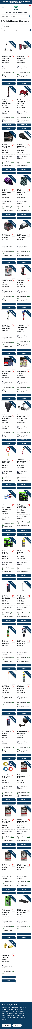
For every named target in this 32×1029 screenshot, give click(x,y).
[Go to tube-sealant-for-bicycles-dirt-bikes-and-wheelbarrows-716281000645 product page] (8, 648)
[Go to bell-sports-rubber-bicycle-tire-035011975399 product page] (8, 378)
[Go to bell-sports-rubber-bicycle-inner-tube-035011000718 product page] (23, 873)
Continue (6, 1025)
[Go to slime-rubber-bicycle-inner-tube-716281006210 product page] (23, 513)
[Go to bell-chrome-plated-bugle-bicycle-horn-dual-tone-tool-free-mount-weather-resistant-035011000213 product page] (23, 648)
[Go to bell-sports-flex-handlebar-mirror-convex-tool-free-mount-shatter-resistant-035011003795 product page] (23, 738)
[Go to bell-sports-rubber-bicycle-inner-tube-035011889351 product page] (8, 873)
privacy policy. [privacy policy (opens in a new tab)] (6, 1015)
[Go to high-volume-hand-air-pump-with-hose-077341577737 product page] (23, 333)
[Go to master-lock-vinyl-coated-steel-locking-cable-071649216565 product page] (23, 423)
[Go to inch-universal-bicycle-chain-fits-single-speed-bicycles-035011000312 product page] (8, 738)
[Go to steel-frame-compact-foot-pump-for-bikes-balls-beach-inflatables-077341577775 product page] (8, 513)
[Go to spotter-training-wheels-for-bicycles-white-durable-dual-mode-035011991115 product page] (23, 378)
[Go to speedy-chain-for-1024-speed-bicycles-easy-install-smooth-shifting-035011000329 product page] (8, 604)
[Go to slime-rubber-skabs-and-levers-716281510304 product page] (8, 917)
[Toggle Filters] (30, 30)
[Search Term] (16, 16)
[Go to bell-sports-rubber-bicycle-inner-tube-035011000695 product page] (8, 828)
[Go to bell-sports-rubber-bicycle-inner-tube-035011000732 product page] (23, 783)
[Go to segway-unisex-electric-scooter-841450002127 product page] (8, 63)
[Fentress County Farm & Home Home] (16, 7)
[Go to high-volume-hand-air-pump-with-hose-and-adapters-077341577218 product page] (8, 333)
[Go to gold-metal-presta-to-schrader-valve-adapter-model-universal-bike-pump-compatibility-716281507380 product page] (8, 961)
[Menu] (3, 7)
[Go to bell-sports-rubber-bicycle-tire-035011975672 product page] (8, 153)
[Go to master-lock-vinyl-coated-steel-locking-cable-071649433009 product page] (8, 468)
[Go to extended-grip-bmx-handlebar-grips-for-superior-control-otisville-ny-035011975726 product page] (23, 917)
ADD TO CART (8, 79)
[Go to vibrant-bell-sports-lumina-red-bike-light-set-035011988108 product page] (23, 63)
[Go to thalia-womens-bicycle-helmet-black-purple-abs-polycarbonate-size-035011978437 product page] (8, 198)
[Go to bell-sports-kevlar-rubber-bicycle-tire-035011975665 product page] (23, 198)
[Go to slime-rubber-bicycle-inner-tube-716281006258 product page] (8, 559)
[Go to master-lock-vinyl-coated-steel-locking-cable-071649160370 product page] (8, 783)
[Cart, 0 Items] (28, 7)
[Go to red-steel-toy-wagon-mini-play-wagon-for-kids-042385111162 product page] (23, 108)
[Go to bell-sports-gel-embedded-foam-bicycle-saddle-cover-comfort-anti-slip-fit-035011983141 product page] (8, 423)
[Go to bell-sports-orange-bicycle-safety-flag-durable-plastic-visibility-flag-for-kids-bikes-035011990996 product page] (8, 693)
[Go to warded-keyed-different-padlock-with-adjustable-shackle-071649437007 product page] (23, 604)
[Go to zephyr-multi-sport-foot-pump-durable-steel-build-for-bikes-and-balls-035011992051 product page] (23, 287)
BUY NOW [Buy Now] (8, 83)
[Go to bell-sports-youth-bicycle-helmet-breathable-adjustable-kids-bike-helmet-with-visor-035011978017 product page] (23, 242)
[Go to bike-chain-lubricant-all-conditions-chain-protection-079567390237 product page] (23, 559)
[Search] (29, 16)
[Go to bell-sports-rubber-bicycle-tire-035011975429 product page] (8, 242)
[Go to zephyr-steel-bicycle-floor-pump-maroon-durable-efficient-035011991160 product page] (8, 108)
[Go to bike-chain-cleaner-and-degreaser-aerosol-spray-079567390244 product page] (23, 693)
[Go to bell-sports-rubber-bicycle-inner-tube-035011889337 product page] (23, 828)
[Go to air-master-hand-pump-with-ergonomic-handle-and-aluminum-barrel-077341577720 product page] (23, 468)
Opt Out (17, 1025)
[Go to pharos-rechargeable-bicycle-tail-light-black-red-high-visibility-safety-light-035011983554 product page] (8, 287)
